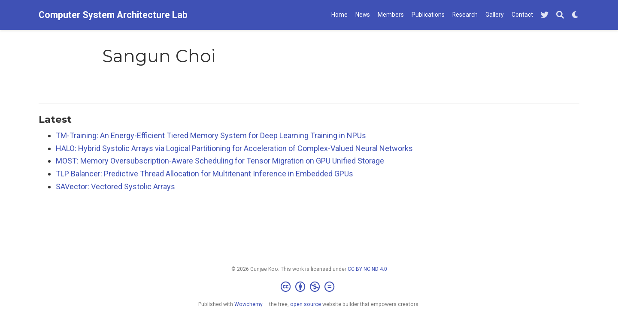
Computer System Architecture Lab (113, 14)
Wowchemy (248, 304)
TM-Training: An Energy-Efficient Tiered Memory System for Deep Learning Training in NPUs (211, 135)
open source (305, 304)
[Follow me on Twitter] (544, 15)
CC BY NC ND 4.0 (367, 269)
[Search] (560, 15)
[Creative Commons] (309, 287)
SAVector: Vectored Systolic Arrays (115, 186)
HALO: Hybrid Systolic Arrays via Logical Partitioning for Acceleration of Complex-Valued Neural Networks (234, 148)
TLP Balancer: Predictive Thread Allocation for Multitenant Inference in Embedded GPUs (204, 173)
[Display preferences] (575, 15)
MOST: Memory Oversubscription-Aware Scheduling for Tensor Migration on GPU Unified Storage (220, 160)
